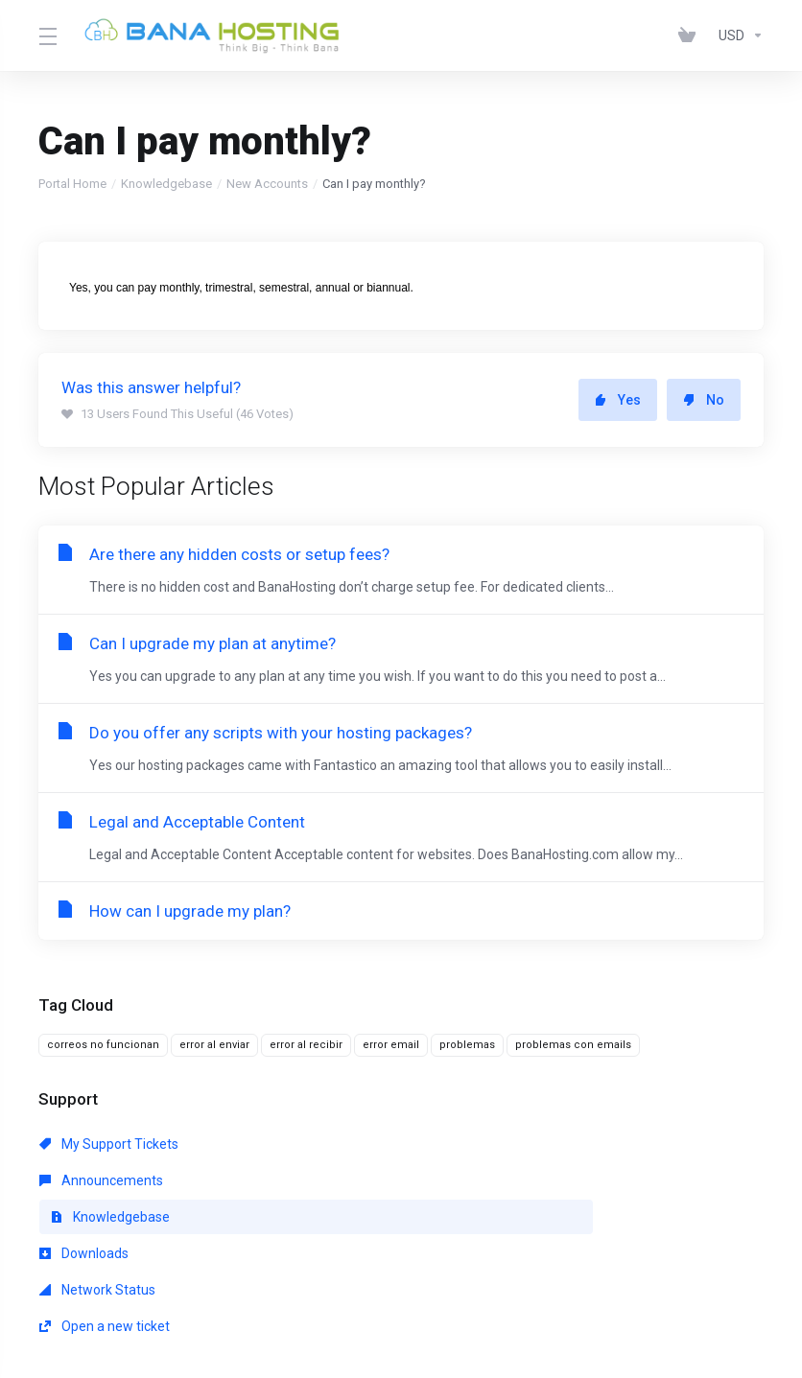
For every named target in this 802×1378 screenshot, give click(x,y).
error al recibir (306, 1045)
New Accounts (267, 183)
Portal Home (72, 183)
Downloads (84, 1180)
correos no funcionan (103, 1045)
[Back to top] (401, 1308)
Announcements (333, 1144)
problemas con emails (573, 1045)
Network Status (329, 1180)
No (703, 400)
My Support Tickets (108, 1144)
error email (391, 1045)
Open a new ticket (570, 1180)
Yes (618, 400)
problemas (467, 1045)
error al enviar (214, 1045)
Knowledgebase (166, 183)
